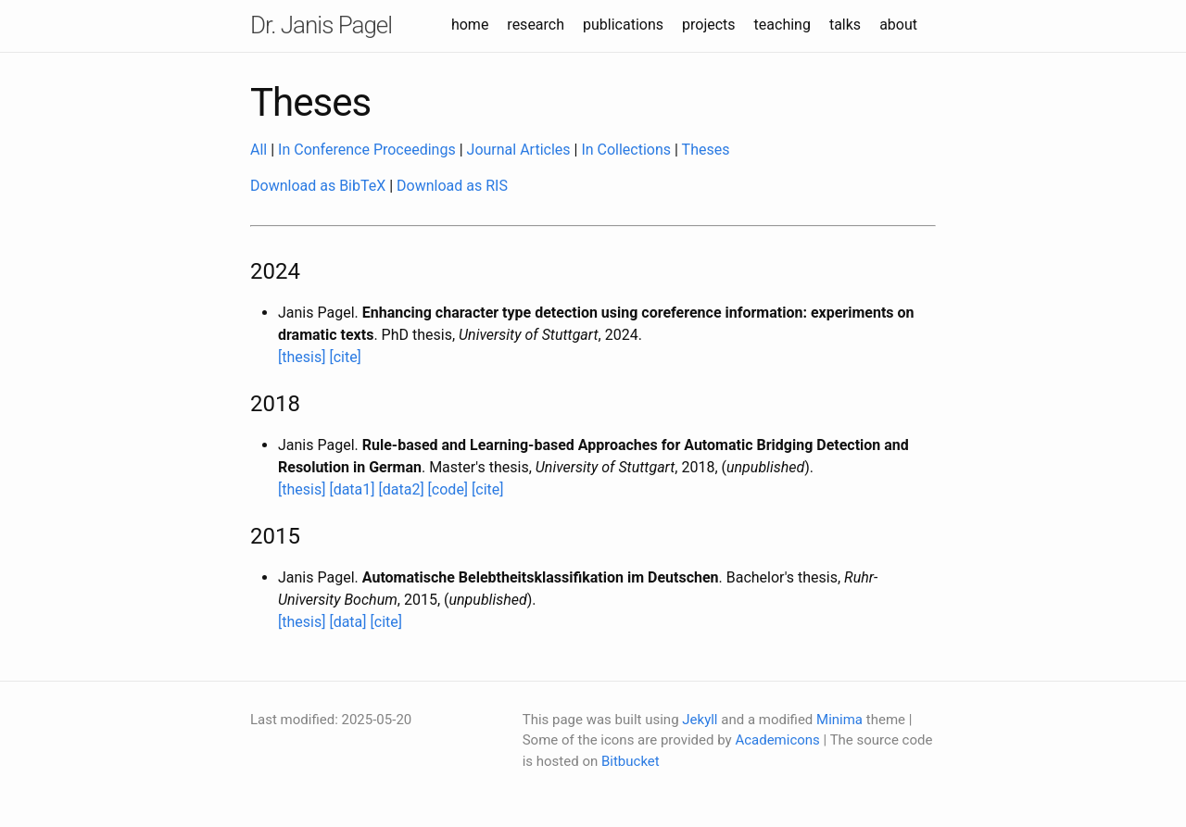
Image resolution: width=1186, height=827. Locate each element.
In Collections (626, 149)
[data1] (351, 489)
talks (845, 24)
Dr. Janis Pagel (321, 25)
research (535, 24)
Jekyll (699, 719)
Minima (839, 719)
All (258, 149)
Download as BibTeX (317, 185)
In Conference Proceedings (367, 149)
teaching (782, 24)
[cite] (344, 357)
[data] (347, 622)
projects (709, 24)
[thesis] (301, 357)
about (898, 24)
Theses (706, 149)
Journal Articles (519, 149)
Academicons (777, 740)
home (469, 24)
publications (623, 24)
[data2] (401, 489)
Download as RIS (452, 185)
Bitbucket (630, 761)
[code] (448, 489)
